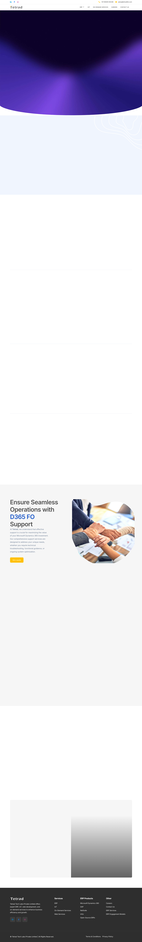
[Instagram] (24, 919)
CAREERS (114, 7)
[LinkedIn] (12, 919)
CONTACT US (124, 7)
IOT (89, 7)
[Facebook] (18, 919)
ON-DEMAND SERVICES (100, 7)
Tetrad (15, 529)
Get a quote (17, 560)
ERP (82, 7)
